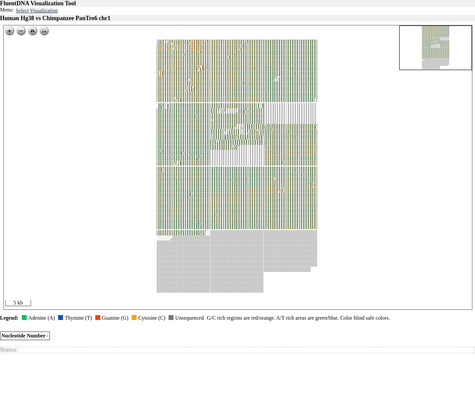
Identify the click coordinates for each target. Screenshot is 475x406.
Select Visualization (37, 11)
